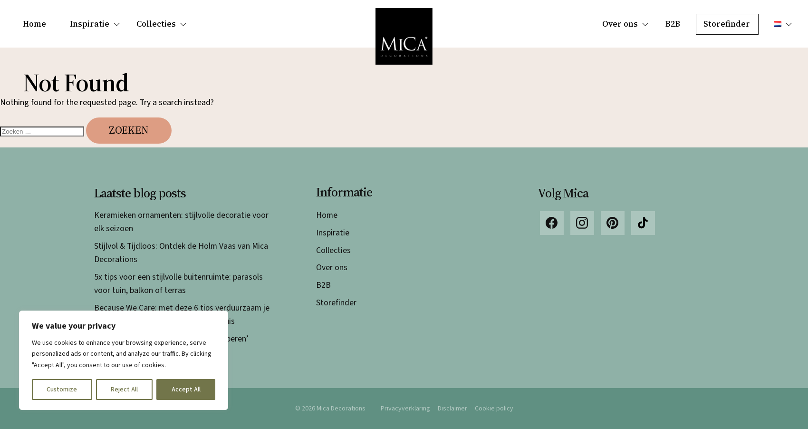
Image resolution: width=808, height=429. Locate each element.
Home (34, 23)
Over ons (620, 23)
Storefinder (726, 23)
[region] (123, 360)
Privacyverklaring (405, 408)
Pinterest (613, 223)
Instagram (582, 223)
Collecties (156, 23)
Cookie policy (494, 408)
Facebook (552, 223)
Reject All (124, 389)
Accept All (186, 389)
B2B (672, 23)
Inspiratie (89, 23)
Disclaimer (452, 408)
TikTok (643, 223)
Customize (62, 389)
